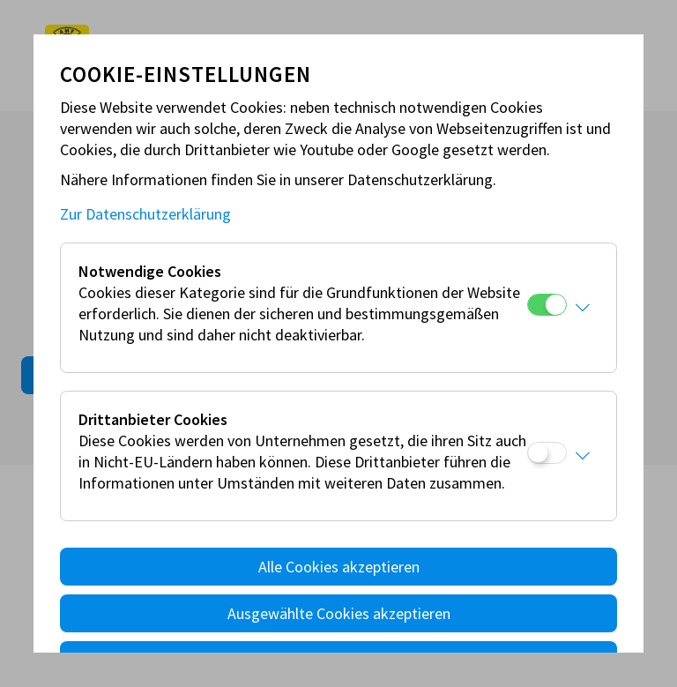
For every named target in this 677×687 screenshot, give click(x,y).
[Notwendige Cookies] (547, 305)
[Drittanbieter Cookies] (547, 453)
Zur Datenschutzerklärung (145, 214)
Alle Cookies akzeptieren (339, 566)
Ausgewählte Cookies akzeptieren (338, 613)
